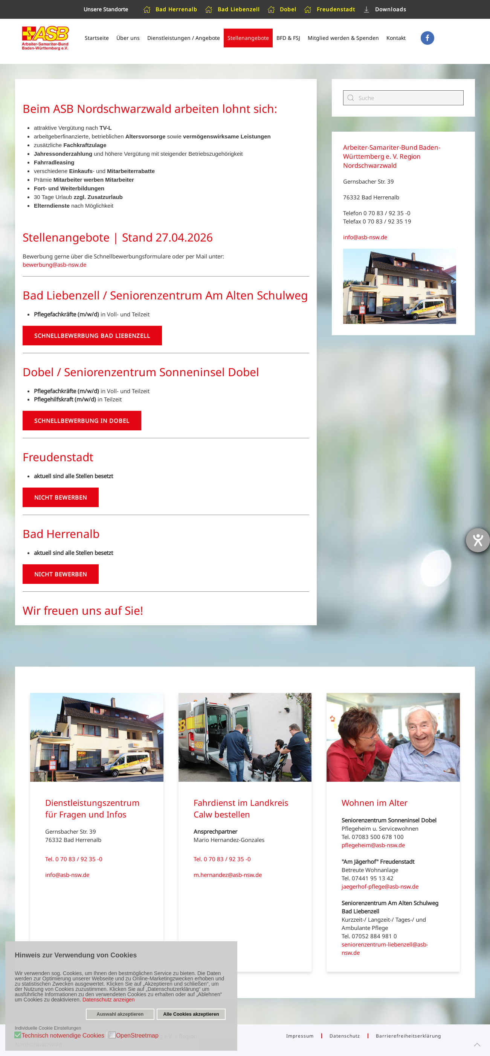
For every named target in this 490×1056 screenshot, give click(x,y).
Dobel (282, 9)
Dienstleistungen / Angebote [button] (183, 37)
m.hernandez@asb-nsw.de (228, 874)
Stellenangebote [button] (248, 37)
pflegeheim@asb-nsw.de (373, 845)
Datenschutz (345, 1036)
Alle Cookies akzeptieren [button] (190, 1014)
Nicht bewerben (60, 497)
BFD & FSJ (288, 37)
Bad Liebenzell (232, 9)
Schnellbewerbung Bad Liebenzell (92, 335)
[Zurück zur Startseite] (45, 38)
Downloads (385, 9)
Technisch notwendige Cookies (63, 1035)
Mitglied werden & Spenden (343, 37)
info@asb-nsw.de (365, 237)
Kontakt (396, 37)
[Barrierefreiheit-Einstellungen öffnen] (478, 540)
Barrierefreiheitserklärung (408, 1036)
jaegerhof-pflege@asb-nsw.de (380, 886)
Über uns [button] (128, 37)
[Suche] (403, 97)
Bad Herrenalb (170, 9)
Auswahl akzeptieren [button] (120, 1014)
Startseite (97, 37)
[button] (477, 1044)
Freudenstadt (329, 9)
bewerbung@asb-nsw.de (54, 264)
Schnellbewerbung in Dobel (82, 420)
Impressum (300, 1036)
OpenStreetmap (137, 1035)
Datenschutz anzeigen (108, 1000)
